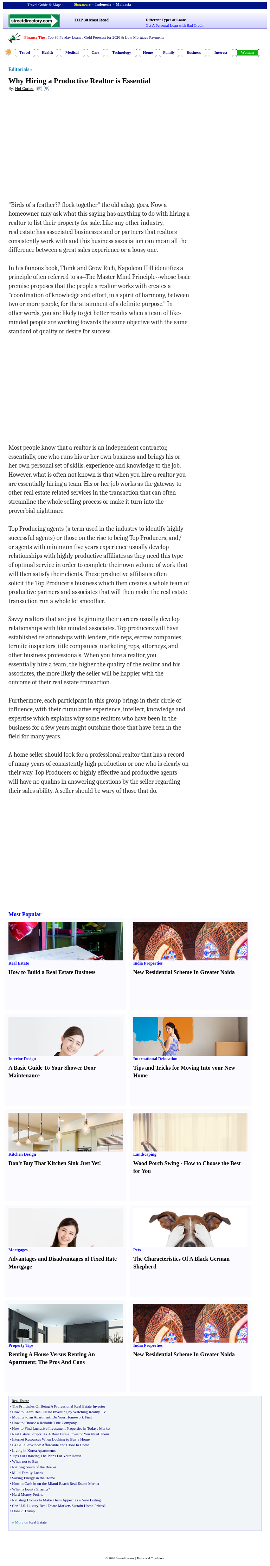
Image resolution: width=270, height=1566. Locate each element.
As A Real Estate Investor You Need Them (76, 1434)
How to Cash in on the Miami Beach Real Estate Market (55, 1483)
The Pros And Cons (61, 1362)
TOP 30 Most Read (92, 20)
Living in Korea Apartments (34, 1450)
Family (169, 52)
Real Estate (18, 963)
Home (148, 52)
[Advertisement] (66, 148)
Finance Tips (34, 37)
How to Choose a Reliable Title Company (44, 1423)
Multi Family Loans (27, 1472)
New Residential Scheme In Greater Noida (184, 972)
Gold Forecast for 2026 (102, 37)
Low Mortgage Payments (144, 37)
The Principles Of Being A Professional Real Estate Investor (58, 1406)
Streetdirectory (125, 1558)
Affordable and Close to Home (65, 1445)
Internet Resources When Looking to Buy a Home (51, 1439)
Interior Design (22, 1058)
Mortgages (18, 1249)
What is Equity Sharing (30, 1489)
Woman (247, 52)
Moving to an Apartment (31, 1417)
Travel (24, 52)
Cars (95, 52)
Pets (137, 1249)
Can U (17, 1505)
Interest (220, 52)
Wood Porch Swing (156, 1163)
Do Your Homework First (72, 1417)
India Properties (147, 963)
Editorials (18, 69)
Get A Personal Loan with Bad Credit (175, 25)
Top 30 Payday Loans (64, 37)
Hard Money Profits (27, 1494)
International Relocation (155, 1058)
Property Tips (20, 1345)
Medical (72, 52)
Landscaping (144, 1154)
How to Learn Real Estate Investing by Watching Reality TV (59, 1412)
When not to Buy (25, 1461)
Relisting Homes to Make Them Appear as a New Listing (56, 1500)
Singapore (82, 4)
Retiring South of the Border (34, 1467)
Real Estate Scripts (26, 1434)
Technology (121, 52)
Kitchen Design (22, 1154)
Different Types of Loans (166, 20)
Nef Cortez (24, 88)
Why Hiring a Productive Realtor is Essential (79, 81)
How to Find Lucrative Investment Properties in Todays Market (61, 1428)
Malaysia (123, 4)
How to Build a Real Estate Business (51, 972)
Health (47, 52)
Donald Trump (23, 1511)
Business (194, 52)
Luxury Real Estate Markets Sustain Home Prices (65, 1505)
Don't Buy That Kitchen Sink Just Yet (53, 1163)
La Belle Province (26, 1445)
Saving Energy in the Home (33, 1478)
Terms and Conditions (151, 1558)
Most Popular (24, 914)
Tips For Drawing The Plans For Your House (46, 1456)
